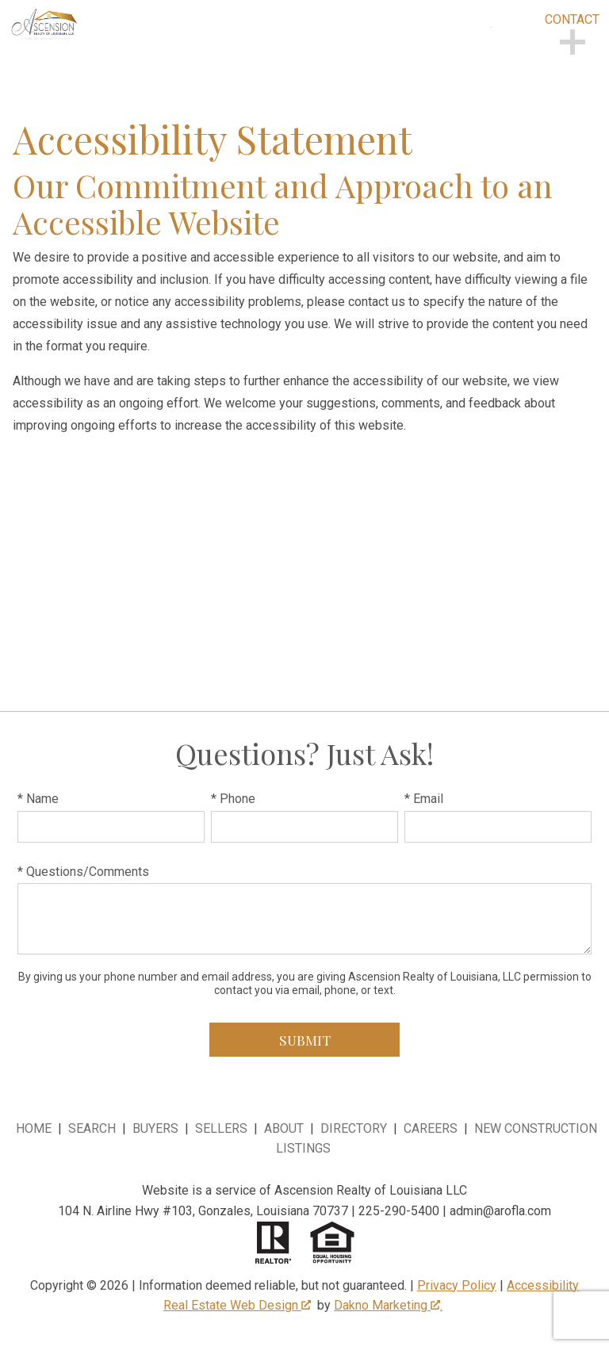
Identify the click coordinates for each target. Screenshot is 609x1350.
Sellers (221, 1128)
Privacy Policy (456, 1285)
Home (34, 1128)
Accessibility (543, 1285)
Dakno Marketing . (388, 1305)
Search (92, 1128)
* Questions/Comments (83, 871)
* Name (38, 798)
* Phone (233, 798)
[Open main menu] (511, 47)
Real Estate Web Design (237, 1305)
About (284, 1128)
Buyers (155, 1128)
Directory (353, 1128)
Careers (431, 1128)
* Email (423, 798)
